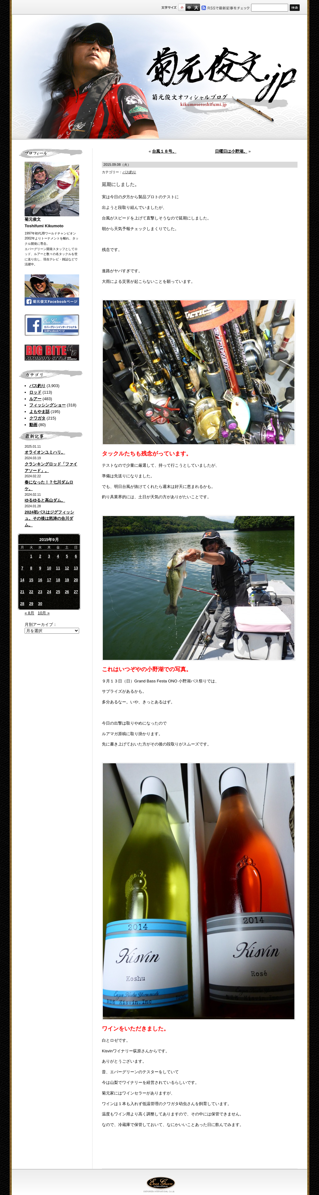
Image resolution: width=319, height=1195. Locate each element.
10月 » (44, 613)
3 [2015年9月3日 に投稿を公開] (49, 556)
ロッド (35, 392)
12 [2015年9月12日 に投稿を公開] (67, 568)
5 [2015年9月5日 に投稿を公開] (67, 556)
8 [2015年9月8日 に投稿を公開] (31, 568)
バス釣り (37, 385)
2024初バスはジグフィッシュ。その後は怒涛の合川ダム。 (49, 519)
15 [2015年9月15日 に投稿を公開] (31, 580)
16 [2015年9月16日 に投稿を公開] (40, 580)
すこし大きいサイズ (189, 7)
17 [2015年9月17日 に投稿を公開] (49, 580)
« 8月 (29, 613)
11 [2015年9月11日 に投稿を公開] (58, 568)
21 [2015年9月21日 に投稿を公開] (22, 592)
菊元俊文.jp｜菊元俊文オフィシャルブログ (159, 77)
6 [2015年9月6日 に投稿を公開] (76, 556)
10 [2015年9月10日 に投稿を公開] (49, 568)
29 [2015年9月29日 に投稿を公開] (31, 604)
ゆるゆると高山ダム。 (45, 500)
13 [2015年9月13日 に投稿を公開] (76, 568)
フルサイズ (196, 7)
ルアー (35, 398)
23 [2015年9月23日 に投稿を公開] (40, 592)
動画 (33, 424)
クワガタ (37, 418)
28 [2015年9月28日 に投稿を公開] (22, 604)
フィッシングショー (47, 405)
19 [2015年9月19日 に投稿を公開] (67, 580)
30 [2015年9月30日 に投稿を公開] (40, 604)
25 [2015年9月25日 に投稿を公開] (58, 592)
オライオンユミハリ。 (45, 452)
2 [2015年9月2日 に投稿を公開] (40, 556)
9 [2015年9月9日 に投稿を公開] (40, 568)
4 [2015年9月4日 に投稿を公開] (58, 556)
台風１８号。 (164, 151)
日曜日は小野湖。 (231, 151)
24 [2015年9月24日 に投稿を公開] (49, 592)
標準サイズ (181, 7)
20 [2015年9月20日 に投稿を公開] (76, 580)
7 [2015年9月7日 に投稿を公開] (22, 568)
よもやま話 (39, 411)
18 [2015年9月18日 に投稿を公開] (58, 580)
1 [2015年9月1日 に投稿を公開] (31, 556)
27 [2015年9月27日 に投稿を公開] (76, 592)
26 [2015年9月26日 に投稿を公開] (67, 592)
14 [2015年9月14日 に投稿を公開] (22, 580)
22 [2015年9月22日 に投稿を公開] (31, 592)
